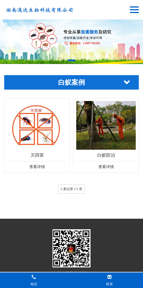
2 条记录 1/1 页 (71, 189)
